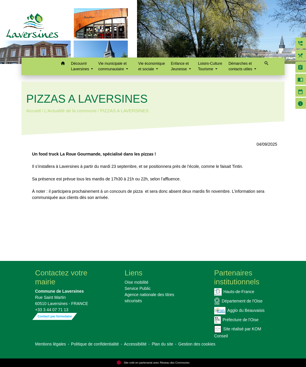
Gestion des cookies (196, 344)
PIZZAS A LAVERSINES (124, 110)
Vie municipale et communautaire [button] (112, 66)
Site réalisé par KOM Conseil (237, 331)
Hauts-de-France (234, 292)
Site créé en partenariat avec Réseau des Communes (153, 362)
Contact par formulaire (55, 316)
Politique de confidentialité (95, 344)
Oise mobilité (136, 282)
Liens (133, 273)
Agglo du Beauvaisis (239, 310)
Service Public (138, 288)
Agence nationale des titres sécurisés (149, 297)
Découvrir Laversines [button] (80, 66)
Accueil (33, 110)
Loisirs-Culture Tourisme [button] (210, 66)
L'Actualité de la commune (70, 110)
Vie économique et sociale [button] (151, 66)
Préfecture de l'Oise (236, 320)
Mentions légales (50, 344)
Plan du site (162, 344)
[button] (63, 64)
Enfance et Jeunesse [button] (180, 66)
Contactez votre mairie (61, 277)
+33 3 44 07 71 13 (51, 309)
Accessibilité (135, 344)
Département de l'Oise (238, 301)
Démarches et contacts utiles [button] (240, 66)
